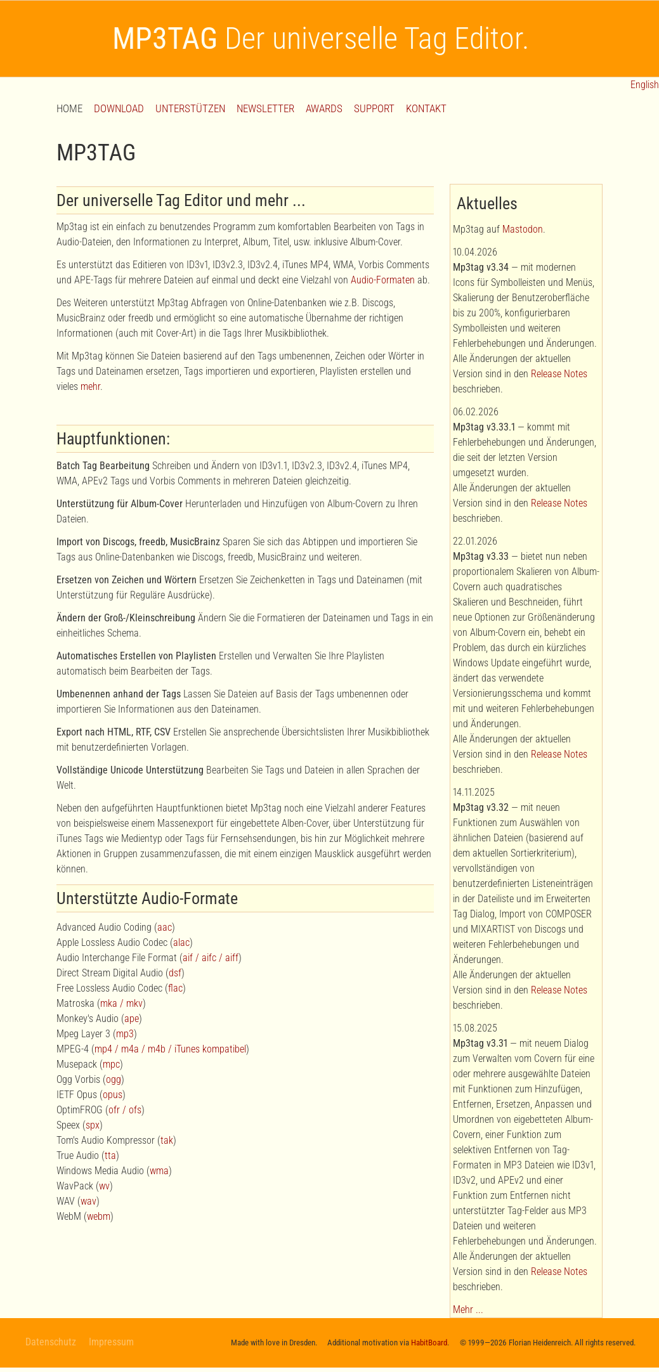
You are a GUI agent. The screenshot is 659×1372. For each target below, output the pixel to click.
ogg (113, 1079)
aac (164, 927)
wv (104, 1186)
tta (110, 1155)
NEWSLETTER (265, 108)
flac (175, 988)
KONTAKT (426, 108)
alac (181, 942)
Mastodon (522, 229)
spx (93, 1125)
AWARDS (324, 108)
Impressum (111, 1342)
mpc (111, 1064)
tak (166, 1140)
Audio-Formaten (383, 280)
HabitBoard (429, 1342)
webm (98, 1216)
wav (88, 1201)
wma (159, 1171)
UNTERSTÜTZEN (190, 108)
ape (131, 1019)
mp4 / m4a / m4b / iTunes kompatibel (170, 1049)
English (643, 85)
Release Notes (559, 374)
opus (112, 1095)
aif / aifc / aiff (210, 958)
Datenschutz (50, 1342)
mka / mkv (121, 1003)
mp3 (125, 1034)
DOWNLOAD (119, 108)
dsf (175, 973)
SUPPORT (374, 108)
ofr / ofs (124, 1110)
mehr (90, 386)
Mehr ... (468, 1310)
